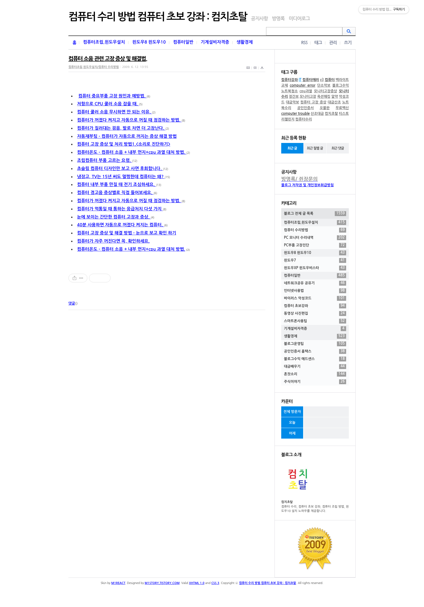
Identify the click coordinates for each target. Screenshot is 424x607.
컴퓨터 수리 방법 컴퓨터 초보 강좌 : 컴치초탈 (157, 17)
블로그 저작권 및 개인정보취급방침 (307, 185)
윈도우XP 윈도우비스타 (315, 268)
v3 (322, 79)
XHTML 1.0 (196, 583)
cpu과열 (306, 91)
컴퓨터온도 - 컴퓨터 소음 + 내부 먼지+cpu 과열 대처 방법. (131, 152)
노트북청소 (289, 91)
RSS (304, 43)
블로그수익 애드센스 (315, 359)
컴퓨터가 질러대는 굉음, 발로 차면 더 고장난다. (121, 128)
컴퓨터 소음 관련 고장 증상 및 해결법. (107, 58)
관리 (333, 43)
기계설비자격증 (215, 42)
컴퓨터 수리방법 (315, 230)
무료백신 (342, 108)
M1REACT (118, 583)
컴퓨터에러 (310, 79)
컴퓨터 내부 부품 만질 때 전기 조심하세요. (116, 184)
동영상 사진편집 (315, 313)
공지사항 (259, 18)
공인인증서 (305, 108)
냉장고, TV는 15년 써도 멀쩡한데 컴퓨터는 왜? (121, 177)
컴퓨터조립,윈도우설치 (104, 42)
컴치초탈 (331, 113)
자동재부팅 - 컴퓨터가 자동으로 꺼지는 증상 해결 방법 (127, 136)
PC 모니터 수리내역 (315, 237)
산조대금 (317, 113)
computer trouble (295, 113)
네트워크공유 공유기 (315, 283)
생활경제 (244, 42)
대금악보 (292, 102)
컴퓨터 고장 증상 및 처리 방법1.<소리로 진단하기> (123, 144)
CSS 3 (215, 583)
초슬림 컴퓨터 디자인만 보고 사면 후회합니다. (120, 169)
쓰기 (348, 43)
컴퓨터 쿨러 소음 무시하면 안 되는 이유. (114, 112)
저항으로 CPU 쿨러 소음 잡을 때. (108, 104)
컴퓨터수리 (303, 119)
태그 (318, 43)
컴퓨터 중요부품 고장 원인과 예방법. (112, 96)
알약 (334, 96)
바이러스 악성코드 (315, 298)
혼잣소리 (315, 374)
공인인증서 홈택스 (315, 351)
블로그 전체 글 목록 (315, 213)
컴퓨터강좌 (289, 79)
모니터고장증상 (325, 91)
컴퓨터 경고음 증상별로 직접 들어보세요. (115, 193)
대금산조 (334, 102)
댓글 (71, 303)
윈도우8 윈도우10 (149, 42)
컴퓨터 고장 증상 (313, 102)
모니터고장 (308, 96)
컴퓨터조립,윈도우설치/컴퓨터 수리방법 (93, 67)
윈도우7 (315, 260)
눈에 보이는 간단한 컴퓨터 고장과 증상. (114, 217)
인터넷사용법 (315, 290)
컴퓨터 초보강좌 (315, 306)
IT (300, 79)
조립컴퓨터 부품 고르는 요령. (104, 160)
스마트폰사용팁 (315, 321)
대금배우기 (315, 366)
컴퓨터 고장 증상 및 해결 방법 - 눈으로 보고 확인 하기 (126, 233)
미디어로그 (299, 18)
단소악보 (323, 85)
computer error (302, 85)
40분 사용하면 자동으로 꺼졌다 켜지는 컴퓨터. (120, 225)
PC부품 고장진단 (315, 245)
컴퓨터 (330, 79)
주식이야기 (315, 381)
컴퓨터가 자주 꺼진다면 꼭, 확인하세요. (113, 241)
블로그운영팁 (315, 343)
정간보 (294, 96)
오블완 (325, 108)
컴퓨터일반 (183, 42)
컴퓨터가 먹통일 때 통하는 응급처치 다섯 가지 (120, 209)
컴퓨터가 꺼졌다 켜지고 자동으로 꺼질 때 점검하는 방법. (129, 120)
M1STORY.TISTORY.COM (162, 583)
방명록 (278, 18)
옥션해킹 (323, 96)
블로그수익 (340, 85)
